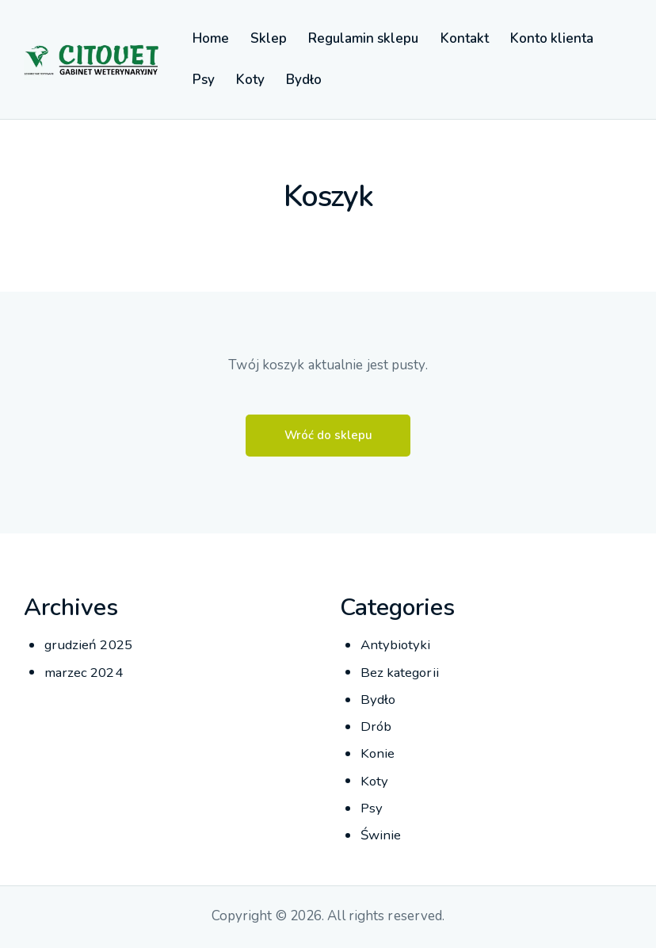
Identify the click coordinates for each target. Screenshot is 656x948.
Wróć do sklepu (328, 436)
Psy (371, 808)
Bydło (378, 700)
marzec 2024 (83, 672)
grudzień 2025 (88, 645)
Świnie (381, 836)
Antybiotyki (396, 645)
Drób (376, 727)
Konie (378, 754)
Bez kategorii (400, 672)
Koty (374, 781)
